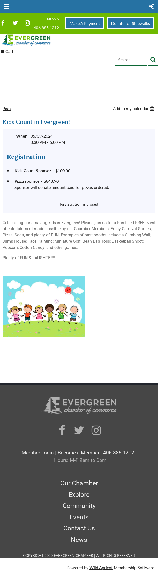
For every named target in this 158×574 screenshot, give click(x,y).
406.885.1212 (46, 27)
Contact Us (79, 528)
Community (79, 506)
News (53, 18)
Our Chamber (79, 483)
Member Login (38, 453)
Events (79, 517)
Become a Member (78, 453)
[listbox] (134, 108)
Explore (79, 494)
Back (7, 108)
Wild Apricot (101, 567)
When (21, 135)
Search (153, 60)
